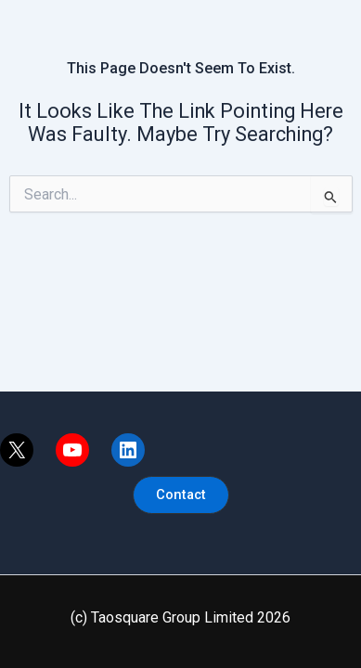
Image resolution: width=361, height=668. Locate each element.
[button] (181, 495)
